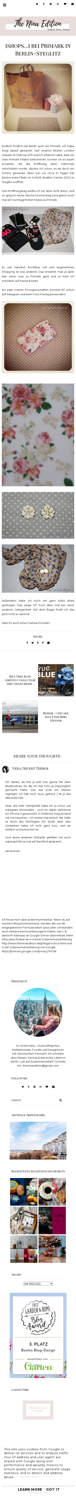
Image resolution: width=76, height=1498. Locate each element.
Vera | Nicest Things (30, 768)
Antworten (12, 851)
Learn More (30, 1490)
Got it (53, 1490)
